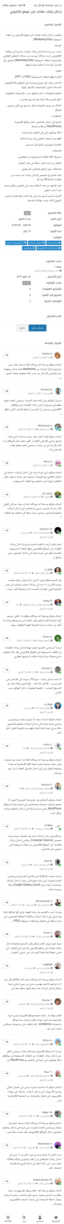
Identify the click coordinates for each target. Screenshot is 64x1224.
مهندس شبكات (43, 936)
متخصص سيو (44, 905)
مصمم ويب (45, 1116)
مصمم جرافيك (44, 640)
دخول (22, 328)
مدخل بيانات (44, 672)
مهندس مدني (43, 968)
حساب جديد (38, 328)
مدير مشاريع (44, 429)
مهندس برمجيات (42, 829)
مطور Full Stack (42, 708)
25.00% (26, 283)
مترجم (47, 497)
